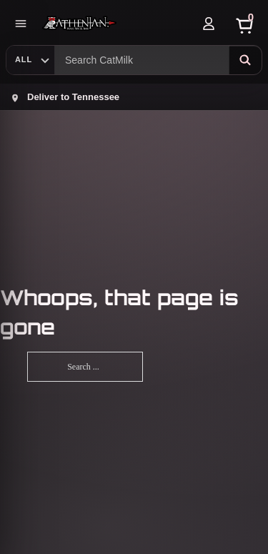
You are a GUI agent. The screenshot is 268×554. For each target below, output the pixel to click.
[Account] (209, 23)
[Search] (245, 60)
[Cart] (244, 23)
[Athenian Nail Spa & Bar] (115, 23)
